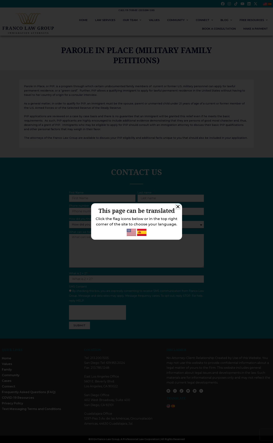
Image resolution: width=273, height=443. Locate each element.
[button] (178, 206)
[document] (136, 221)
